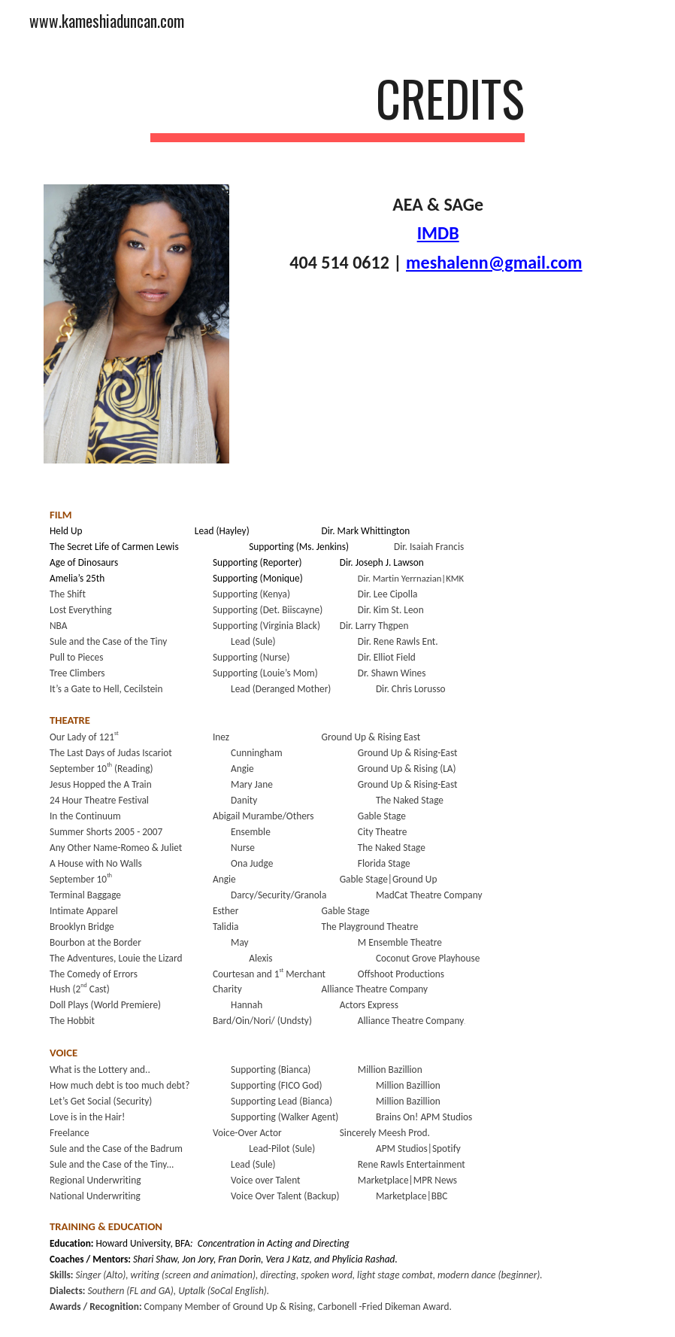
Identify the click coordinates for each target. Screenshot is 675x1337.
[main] (337, 105)
